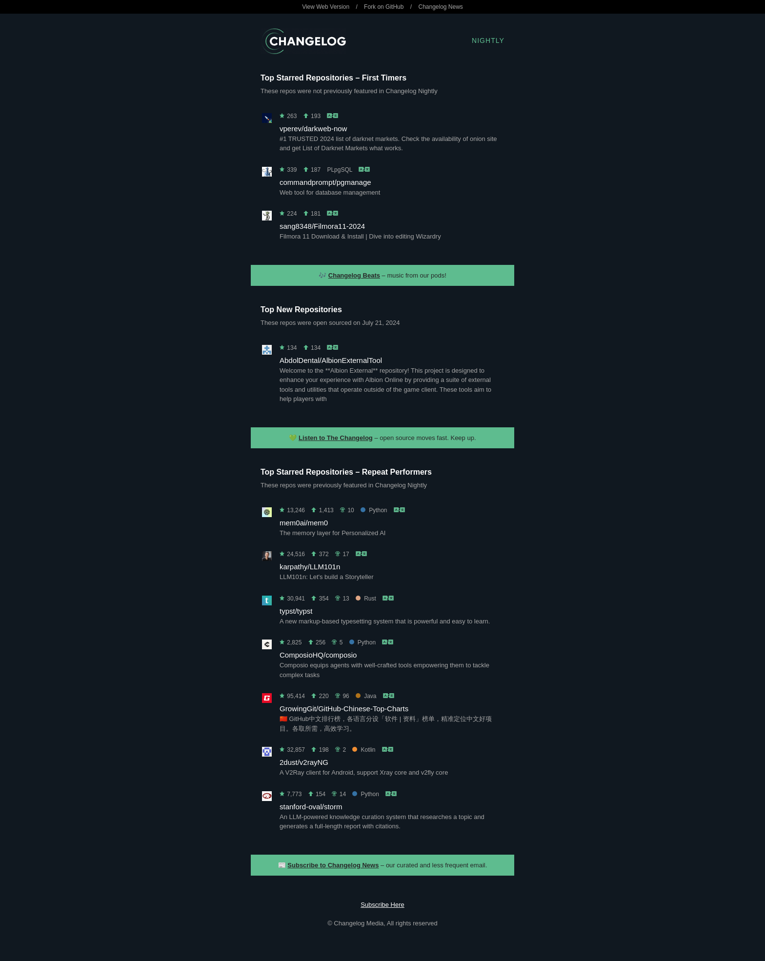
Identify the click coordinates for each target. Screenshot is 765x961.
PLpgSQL (339, 169)
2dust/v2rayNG (304, 762)
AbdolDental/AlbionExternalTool (331, 360)
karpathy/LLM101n (310, 566)
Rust (366, 598)
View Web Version (325, 6)
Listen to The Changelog (336, 437)
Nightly (488, 40)
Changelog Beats (354, 275)
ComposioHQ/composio (318, 655)
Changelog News (440, 6)
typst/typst (296, 611)
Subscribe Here (382, 904)
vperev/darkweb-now (313, 128)
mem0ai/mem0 (304, 523)
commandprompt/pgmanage (325, 182)
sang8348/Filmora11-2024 (322, 226)
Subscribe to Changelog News (333, 865)
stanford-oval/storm (311, 806)
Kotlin (363, 749)
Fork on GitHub (383, 6)
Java (366, 696)
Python (374, 510)
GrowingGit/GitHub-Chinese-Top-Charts (344, 708)
